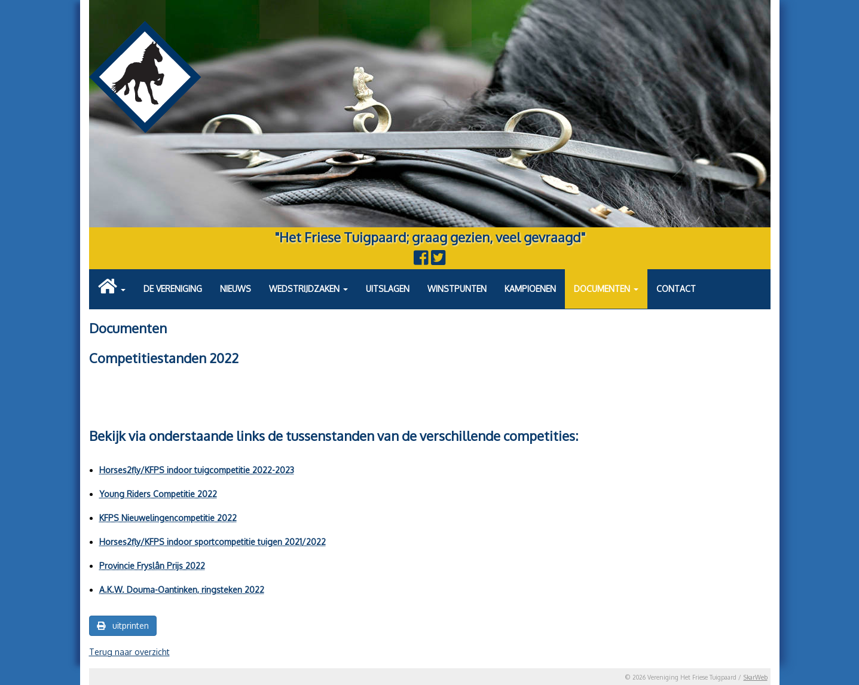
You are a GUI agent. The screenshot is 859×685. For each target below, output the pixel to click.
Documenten (606, 289)
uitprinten (123, 625)
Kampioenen (530, 289)
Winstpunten (457, 289)
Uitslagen (387, 289)
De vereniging (172, 289)
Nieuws (235, 289)
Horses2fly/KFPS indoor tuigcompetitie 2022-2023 (196, 470)
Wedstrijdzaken (308, 289)
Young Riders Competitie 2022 (158, 494)
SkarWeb (756, 677)
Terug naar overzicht (129, 652)
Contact (676, 289)
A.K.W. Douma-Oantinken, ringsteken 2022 (181, 589)
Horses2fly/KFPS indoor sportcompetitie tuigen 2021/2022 (212, 542)
